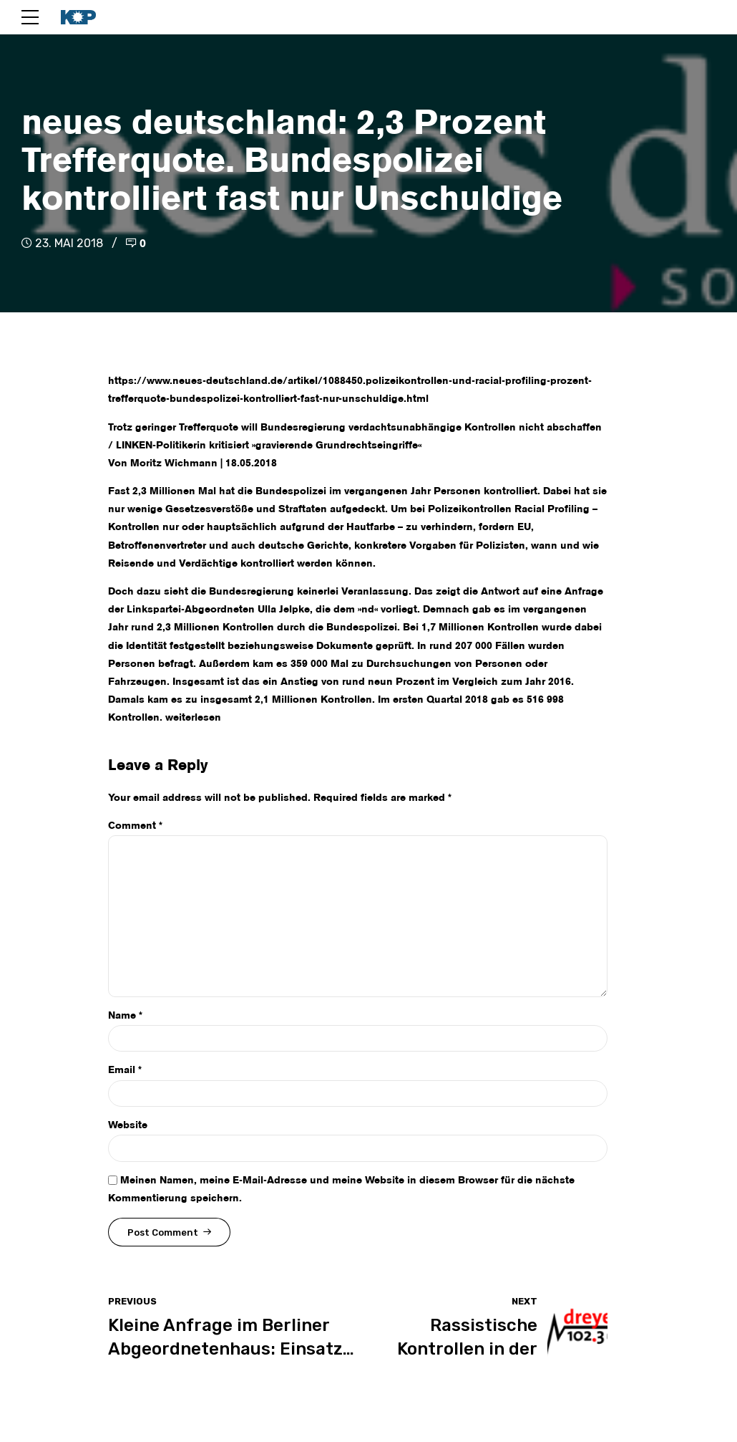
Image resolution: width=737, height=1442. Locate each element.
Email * (125, 1070)
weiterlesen (193, 717)
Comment (135, 826)
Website (127, 1125)
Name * (125, 1015)
